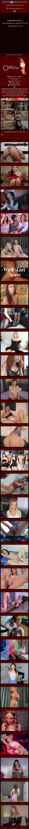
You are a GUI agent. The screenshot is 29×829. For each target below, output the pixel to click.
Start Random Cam (14, 8)
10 (7, 138)
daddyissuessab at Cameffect (14, 76)
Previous (3, 152)
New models (14, 99)
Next (26, 152)
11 (21, 138)
